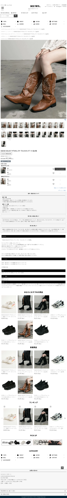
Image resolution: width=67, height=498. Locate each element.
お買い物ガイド (56, 5)
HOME (2, 29)
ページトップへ (62, 467)
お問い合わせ (33, 470)
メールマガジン (49, 6)
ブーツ (11, 31)
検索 (15, 16)
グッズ (21, 34)
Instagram (59, 6)
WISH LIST (24, 13)
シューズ (7, 31)
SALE (6, 38)
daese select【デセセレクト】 (12, 29)
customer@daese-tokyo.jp (8, 476)
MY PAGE (34, 13)
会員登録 (64, 5)
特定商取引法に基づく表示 (8, 491)
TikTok (64, 6)
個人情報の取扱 (5, 494)
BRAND (13, 13)
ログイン (49, 5)
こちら (8, 212)
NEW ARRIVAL (5, 13)
